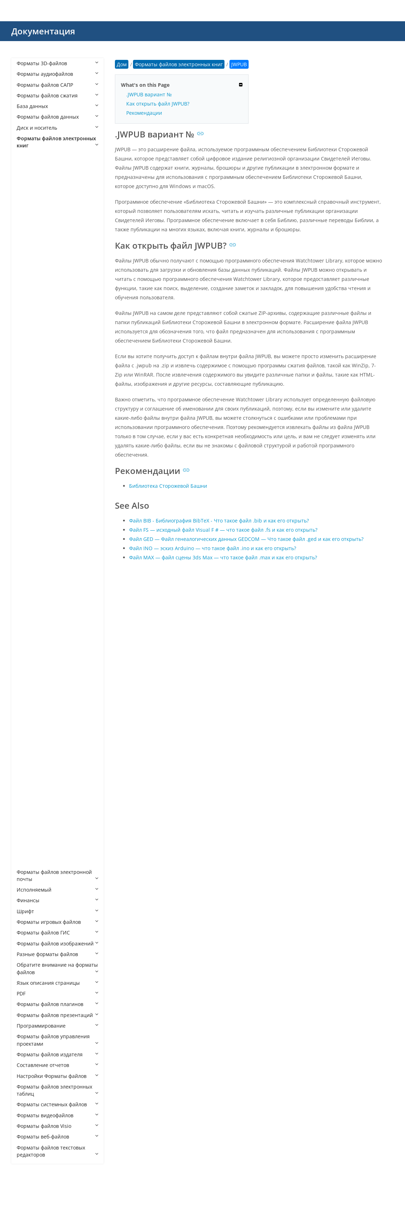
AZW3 (30, 238)
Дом (122, 64)
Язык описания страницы (57, 982)
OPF (28, 657)
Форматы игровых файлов (57, 922)
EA (27, 346)
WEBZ (30, 850)
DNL (29, 335)
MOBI (30, 603)
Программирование (57, 1025)
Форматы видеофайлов (57, 1115)
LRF (28, 550)
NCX (29, 614)
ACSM (31, 174)
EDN (29, 378)
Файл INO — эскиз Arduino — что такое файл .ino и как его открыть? (212, 548)
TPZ (28, 807)
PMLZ (30, 700)
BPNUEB (33, 270)
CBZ (28, 303)
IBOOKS (33, 496)
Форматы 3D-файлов (57, 63)
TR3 (28, 828)
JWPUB (32, 506)
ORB (29, 668)
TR (27, 818)
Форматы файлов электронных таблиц (57, 1090)
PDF (57, 993)
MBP (29, 592)
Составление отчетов (57, 1065)
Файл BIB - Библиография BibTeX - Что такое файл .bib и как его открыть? (219, 520)
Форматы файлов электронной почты (57, 875)
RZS (28, 764)
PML (29, 689)
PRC (28, 721)
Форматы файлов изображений (57, 943)
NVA (29, 625)
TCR (28, 786)
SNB (29, 775)
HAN (29, 431)
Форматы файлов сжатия (57, 95)
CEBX (30, 324)
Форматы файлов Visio (57, 1126)
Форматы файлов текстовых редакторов (57, 1151)
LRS (28, 560)
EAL (28, 356)
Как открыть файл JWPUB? (157, 103)
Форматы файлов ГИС (57, 932)
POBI (29, 710)
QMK (29, 732)
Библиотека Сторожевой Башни (168, 485)
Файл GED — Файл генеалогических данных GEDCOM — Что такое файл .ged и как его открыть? (246, 539)
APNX (30, 195)
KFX (28, 517)
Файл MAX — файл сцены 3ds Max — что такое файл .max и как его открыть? (223, 557)
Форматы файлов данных (57, 116)
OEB (29, 635)
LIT (27, 539)
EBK (28, 367)
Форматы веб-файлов (57, 1136)
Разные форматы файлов (57, 954)
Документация (43, 31)
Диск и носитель (57, 127)
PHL (28, 678)
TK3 (28, 796)
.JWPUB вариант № (149, 94)
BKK (28, 260)
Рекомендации (144, 112)
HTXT (30, 464)
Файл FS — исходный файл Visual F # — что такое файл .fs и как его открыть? (223, 529)
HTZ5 (30, 485)
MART (31, 582)
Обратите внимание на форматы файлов (57, 968)
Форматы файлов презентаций (57, 1015)
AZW (29, 217)
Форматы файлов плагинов (57, 1004)
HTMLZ (32, 453)
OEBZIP (32, 646)
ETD (28, 399)
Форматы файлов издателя (57, 1054)
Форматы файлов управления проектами (57, 1040)
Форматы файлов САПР (57, 84)
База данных (57, 106)
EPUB (30, 388)
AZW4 (30, 249)
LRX (28, 571)
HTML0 (32, 442)
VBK (28, 839)
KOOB (31, 528)
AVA (28, 206)
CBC (28, 281)
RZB (28, 753)
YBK (28, 861)
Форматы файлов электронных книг (57, 142)
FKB (28, 421)
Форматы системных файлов (57, 1104)
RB (27, 743)
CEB (28, 313)
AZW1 (30, 228)
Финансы (57, 900)
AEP (28, 185)
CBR (28, 292)
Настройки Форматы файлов (57, 1076)
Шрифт (57, 911)
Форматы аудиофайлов (57, 73)
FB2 (28, 410)
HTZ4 (30, 474)
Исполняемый (57, 889)
